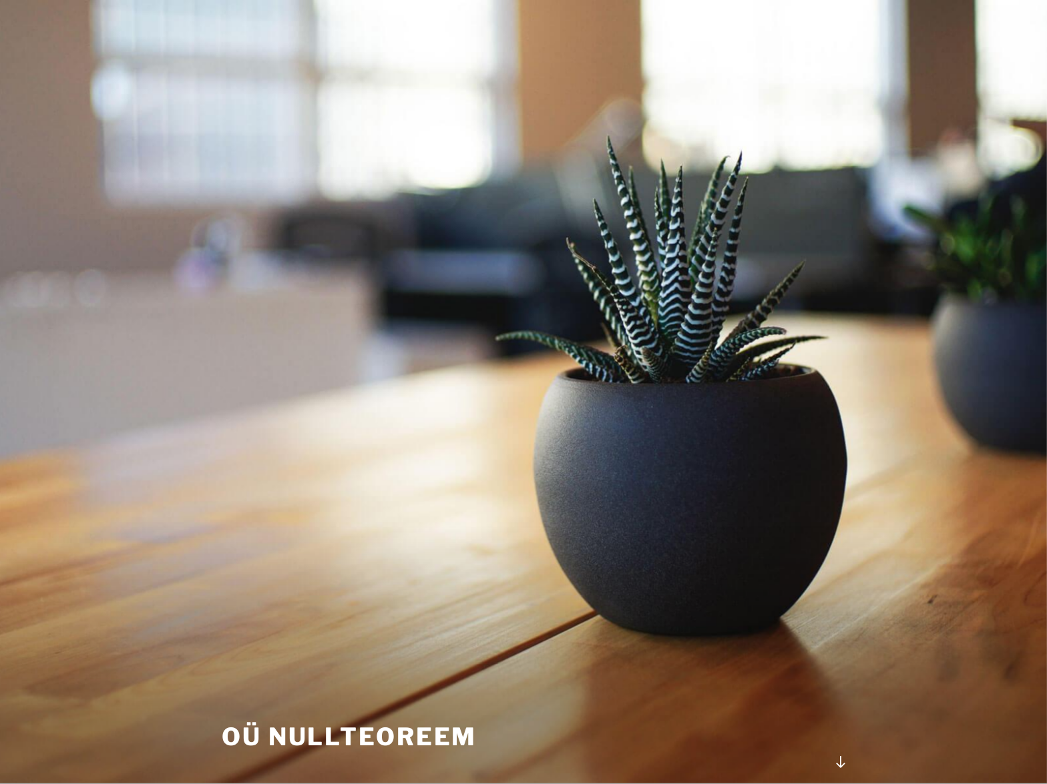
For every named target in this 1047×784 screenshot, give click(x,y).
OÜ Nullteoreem (349, 736)
